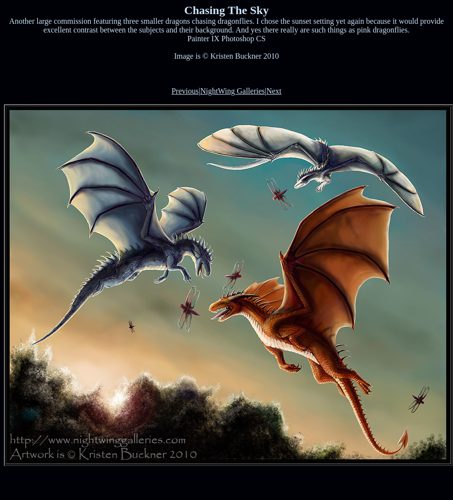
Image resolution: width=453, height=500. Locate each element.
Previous (185, 91)
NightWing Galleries (232, 91)
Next (273, 91)
